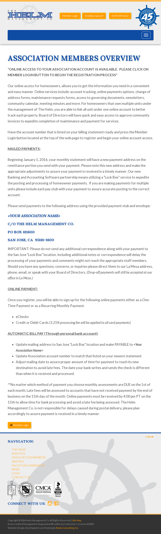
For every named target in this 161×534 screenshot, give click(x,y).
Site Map (76, 520)
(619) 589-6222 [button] (120, 15)
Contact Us (21, 477)
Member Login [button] (70, 15)
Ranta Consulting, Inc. (67, 528)
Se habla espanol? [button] (94, 15)
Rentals (18, 461)
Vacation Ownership (28, 465)
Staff (16, 473)
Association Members (29, 457)
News (16, 469)
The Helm (19, 449)
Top (149, 436)
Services (18, 453)
